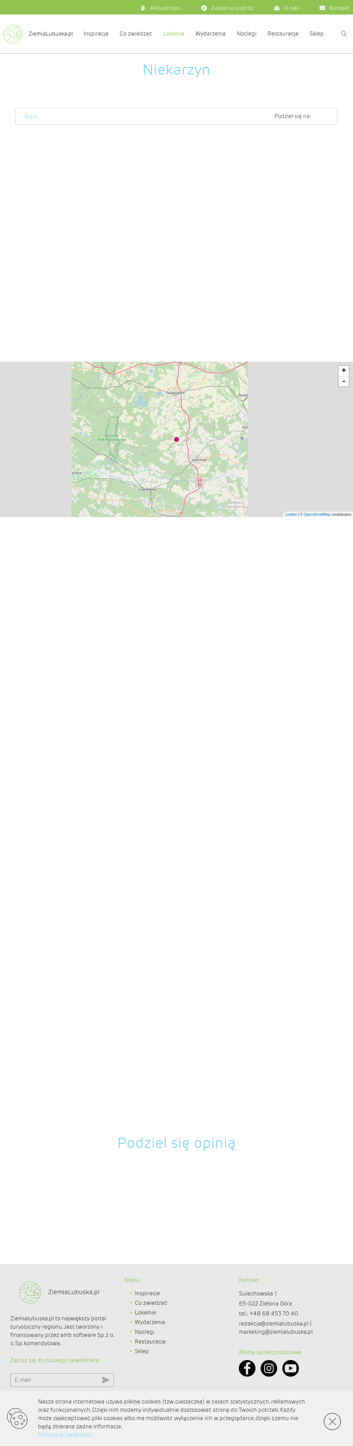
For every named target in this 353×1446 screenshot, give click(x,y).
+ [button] (344, 1006)
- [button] (344, 1016)
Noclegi (246, 33)
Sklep (317, 33)
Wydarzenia (210, 33)
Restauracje (283, 33)
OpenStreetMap (317, 1149)
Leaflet (291, 1149)
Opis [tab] (31, 116)
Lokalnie (173, 33)
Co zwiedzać (136, 33)
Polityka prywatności (64, 1434)
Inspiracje (96, 33)
